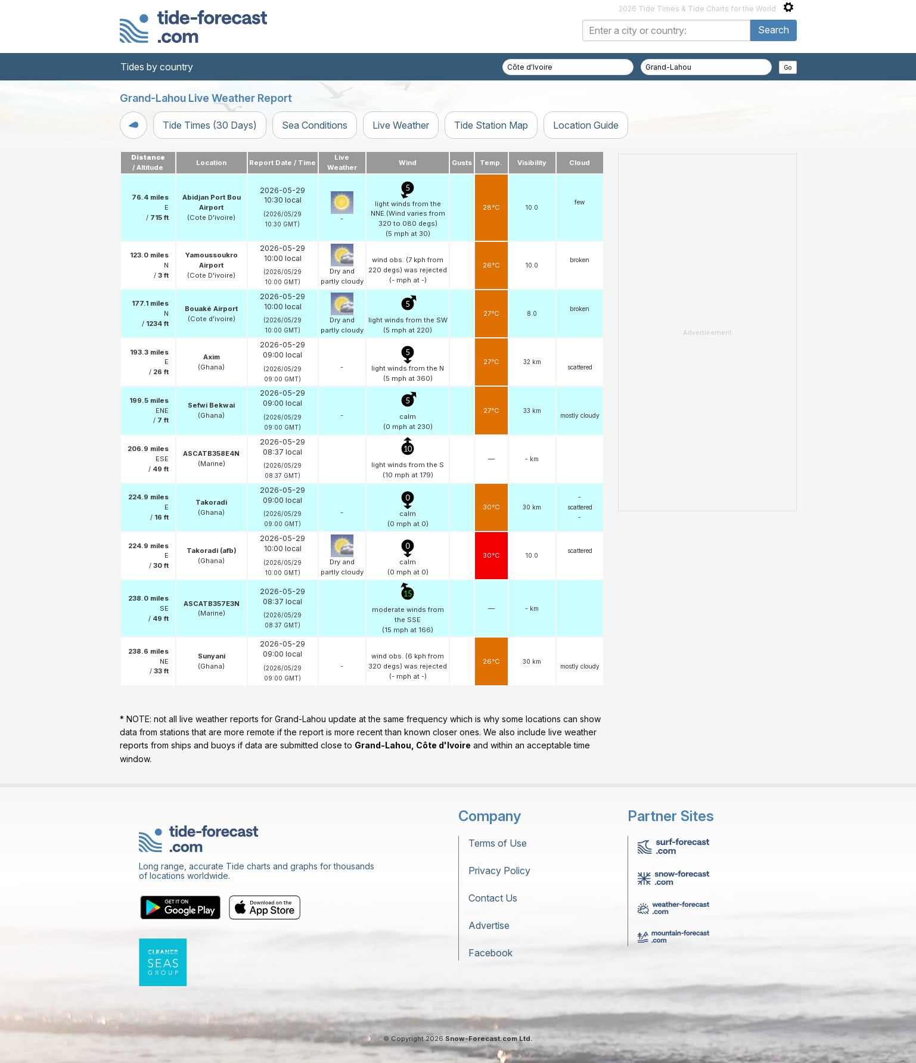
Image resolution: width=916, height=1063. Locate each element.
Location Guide (586, 125)
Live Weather (400, 125)
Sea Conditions (314, 125)
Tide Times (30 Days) (210, 125)
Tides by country (156, 67)
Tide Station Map (491, 125)
